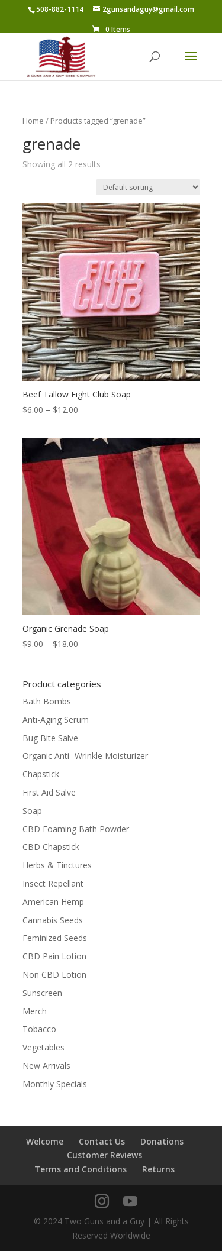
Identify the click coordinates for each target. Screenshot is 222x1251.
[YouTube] (130, 1201)
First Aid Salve (49, 792)
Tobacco (39, 1029)
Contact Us (102, 1141)
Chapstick (40, 774)
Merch (34, 1011)
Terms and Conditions (80, 1169)
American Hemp (53, 901)
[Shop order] (148, 187)
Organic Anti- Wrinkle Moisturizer (85, 755)
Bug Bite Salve (50, 738)
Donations (162, 1141)
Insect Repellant (52, 883)
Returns (158, 1169)
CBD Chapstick (50, 846)
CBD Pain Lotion (54, 956)
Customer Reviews (104, 1155)
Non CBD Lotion (54, 974)
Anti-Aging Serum (55, 719)
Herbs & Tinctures (57, 865)
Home (33, 120)
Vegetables (43, 1047)
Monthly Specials (54, 1084)
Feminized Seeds (54, 937)
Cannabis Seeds (52, 920)
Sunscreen (42, 992)
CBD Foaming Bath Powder (75, 829)
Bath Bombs (46, 701)
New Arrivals (46, 1065)
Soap (32, 810)
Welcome (44, 1141)
